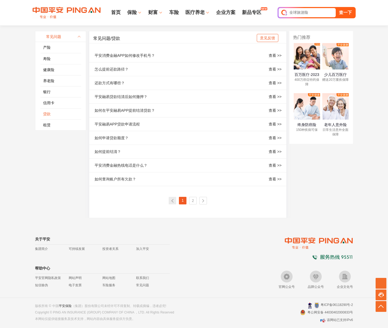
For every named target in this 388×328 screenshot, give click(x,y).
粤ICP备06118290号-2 (337, 305)
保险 (132, 12)
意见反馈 (267, 38)
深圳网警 (310, 305)
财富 (153, 12)
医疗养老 (195, 12)
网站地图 (108, 278)
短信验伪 (41, 285)
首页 (116, 12)
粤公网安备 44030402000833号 (330, 312)
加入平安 (142, 249)
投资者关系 (110, 249)
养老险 (48, 81)
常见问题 (142, 285)
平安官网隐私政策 (48, 278)
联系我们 (142, 278)
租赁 (47, 125)
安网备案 (316, 305)
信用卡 (48, 103)
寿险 (47, 59)
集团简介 (41, 249)
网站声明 (75, 278)
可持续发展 (77, 249)
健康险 (48, 70)
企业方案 (225, 12)
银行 (47, 92)
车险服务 (108, 285)
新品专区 (251, 12)
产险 (47, 47)
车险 (174, 12)
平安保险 (65, 306)
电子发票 (75, 285)
